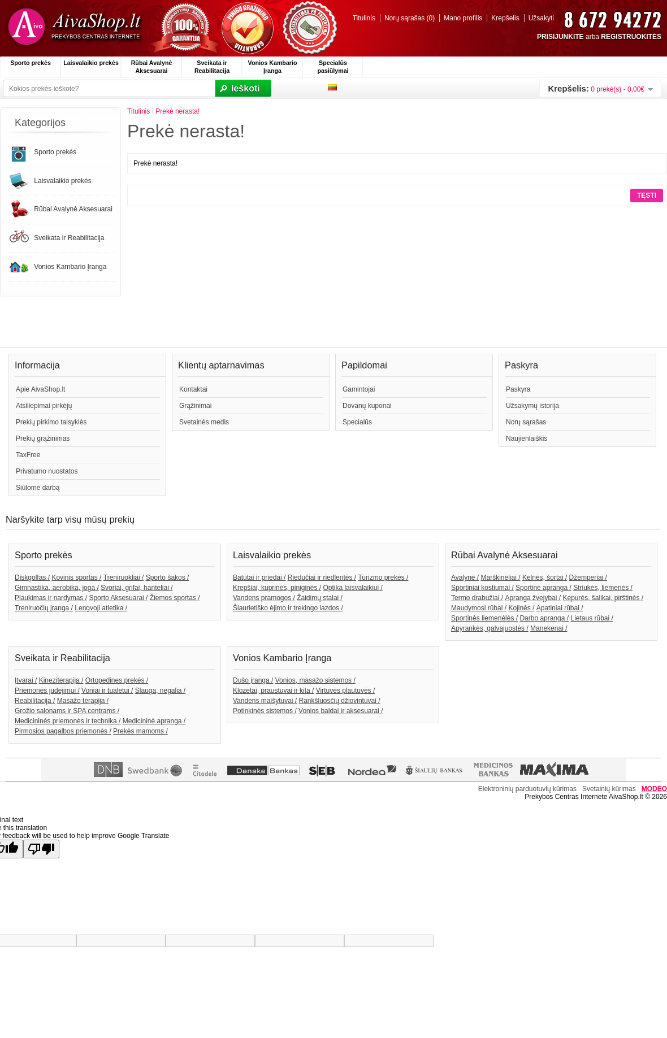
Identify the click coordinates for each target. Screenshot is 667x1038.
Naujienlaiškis (526, 438)
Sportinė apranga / (543, 588)
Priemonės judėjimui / (47, 690)
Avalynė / (465, 577)
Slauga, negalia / (160, 690)
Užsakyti (541, 18)
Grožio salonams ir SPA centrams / (67, 711)
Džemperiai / (588, 577)
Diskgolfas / (32, 577)
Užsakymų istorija (532, 406)
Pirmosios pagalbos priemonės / (63, 731)
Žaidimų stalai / (320, 598)
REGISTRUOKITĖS (631, 37)
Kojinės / (521, 608)
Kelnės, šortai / (544, 577)
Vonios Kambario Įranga (272, 66)
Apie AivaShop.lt (40, 389)
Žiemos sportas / (175, 598)
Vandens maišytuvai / (265, 701)
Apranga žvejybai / (533, 598)
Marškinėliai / (501, 577)
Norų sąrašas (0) (409, 18)
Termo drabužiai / (477, 598)
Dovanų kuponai (367, 406)
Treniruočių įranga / (44, 608)
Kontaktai (193, 389)
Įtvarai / (26, 680)
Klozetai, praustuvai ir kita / (273, 690)
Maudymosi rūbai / (478, 608)
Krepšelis (505, 18)
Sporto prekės (30, 62)
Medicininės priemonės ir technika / (67, 721)
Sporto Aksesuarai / (118, 598)
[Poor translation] (41, 849)
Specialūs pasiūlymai (332, 66)
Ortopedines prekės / (116, 680)
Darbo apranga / (544, 618)
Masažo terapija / (83, 701)
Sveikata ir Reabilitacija (211, 66)
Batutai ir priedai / (259, 577)
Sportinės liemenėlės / (484, 618)
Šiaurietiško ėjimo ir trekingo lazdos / (288, 608)
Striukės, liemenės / (603, 588)
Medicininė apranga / (154, 721)
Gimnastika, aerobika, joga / (57, 588)
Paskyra (518, 389)
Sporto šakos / (167, 577)
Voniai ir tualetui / (107, 690)
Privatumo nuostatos (46, 471)
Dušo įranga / (253, 680)
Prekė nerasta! (177, 111)
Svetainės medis (204, 422)
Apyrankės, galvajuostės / (490, 628)
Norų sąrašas (526, 422)
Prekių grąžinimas (43, 438)
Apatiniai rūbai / (559, 608)
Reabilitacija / (35, 701)
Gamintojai (359, 389)
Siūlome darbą (37, 488)
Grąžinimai (195, 406)
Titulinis (364, 18)
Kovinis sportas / (76, 577)
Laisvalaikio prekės (91, 62)
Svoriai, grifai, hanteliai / (136, 588)
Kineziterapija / (61, 680)
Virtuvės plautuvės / (345, 690)
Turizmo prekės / (383, 577)
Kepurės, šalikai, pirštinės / (602, 598)
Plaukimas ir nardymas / (51, 598)
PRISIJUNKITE (560, 37)
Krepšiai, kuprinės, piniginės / (277, 588)
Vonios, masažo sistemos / (315, 680)
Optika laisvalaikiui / (352, 588)
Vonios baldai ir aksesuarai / (340, 711)
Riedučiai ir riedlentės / (322, 577)
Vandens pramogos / (264, 598)
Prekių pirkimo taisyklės (51, 422)
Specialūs (357, 422)
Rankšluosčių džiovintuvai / (339, 701)
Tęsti (646, 195)
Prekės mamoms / (140, 731)
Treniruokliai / (123, 577)
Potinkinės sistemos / (265, 711)
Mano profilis (463, 18)
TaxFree (28, 455)
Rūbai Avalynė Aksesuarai (151, 66)
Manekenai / (548, 628)
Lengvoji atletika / (101, 608)
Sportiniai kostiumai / (482, 588)
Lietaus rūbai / (591, 618)
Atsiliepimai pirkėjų (44, 406)
